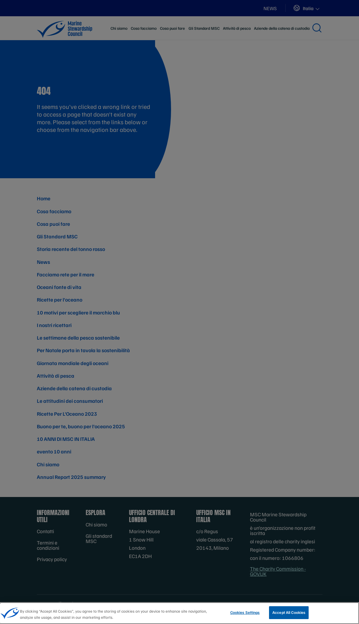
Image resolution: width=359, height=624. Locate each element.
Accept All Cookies (288, 614)
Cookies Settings (245, 614)
